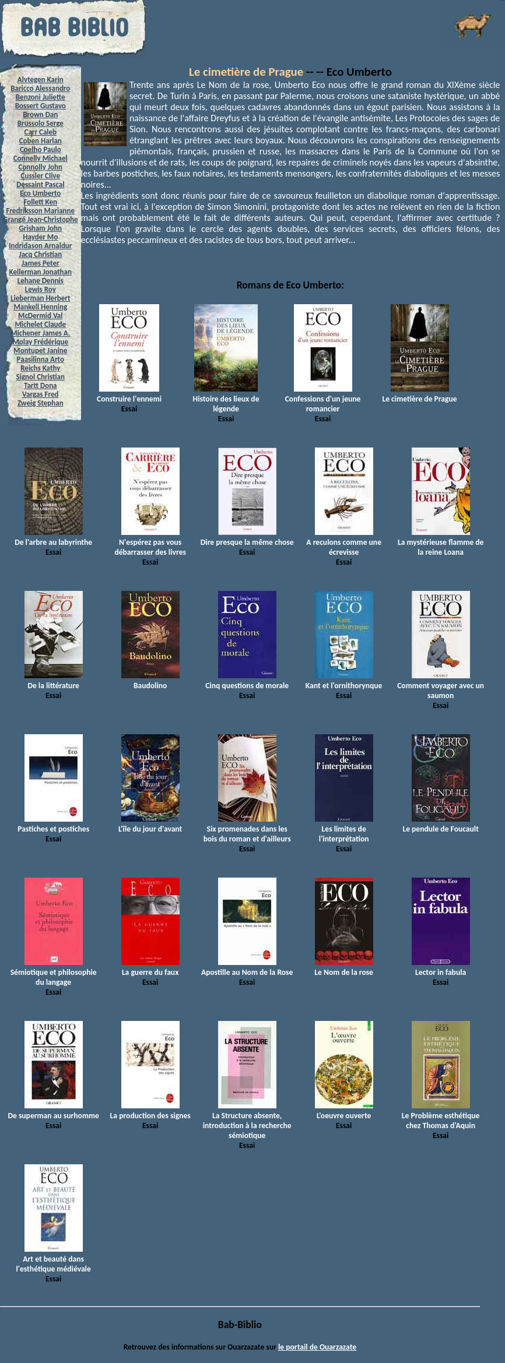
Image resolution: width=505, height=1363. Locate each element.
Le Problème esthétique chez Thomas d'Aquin (441, 1115)
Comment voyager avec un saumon (440, 685)
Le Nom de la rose (343, 967)
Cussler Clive (40, 175)
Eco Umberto (40, 193)
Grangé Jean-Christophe (40, 219)
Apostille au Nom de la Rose (247, 967)
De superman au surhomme (53, 1111)
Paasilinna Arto (40, 359)
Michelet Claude (40, 324)
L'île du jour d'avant (150, 824)
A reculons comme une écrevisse (343, 542)
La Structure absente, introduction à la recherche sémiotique (247, 1120)
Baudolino (150, 681)
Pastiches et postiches (53, 824)
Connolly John (41, 167)
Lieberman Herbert (40, 298)
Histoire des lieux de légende (226, 399)
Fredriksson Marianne (40, 210)
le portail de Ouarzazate (317, 1347)
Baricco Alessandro (40, 88)
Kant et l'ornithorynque (344, 681)
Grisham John (40, 228)
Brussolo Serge (40, 123)
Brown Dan (40, 114)
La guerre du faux (150, 967)
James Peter (40, 263)
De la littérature (53, 681)
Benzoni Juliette (40, 97)
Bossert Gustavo (40, 105)
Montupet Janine (40, 350)
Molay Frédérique (40, 341)
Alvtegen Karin (40, 79)
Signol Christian (40, 376)
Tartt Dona (40, 385)
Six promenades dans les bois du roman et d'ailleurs (247, 829)
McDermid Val (40, 315)
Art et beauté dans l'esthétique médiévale (53, 1259)
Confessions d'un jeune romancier (323, 399)
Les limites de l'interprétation (344, 829)
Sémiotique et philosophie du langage (53, 972)
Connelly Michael (40, 158)
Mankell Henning (41, 306)
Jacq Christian (40, 254)
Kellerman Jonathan (40, 271)
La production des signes (150, 1111)
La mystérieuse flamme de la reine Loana (440, 542)
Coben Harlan (40, 140)
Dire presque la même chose (247, 537)
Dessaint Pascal (40, 184)
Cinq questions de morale (247, 681)
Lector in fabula (441, 967)
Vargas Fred (40, 394)
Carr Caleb (40, 132)
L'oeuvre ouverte (344, 1111)
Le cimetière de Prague (246, 71)
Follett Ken (41, 202)
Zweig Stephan (40, 403)
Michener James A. (40, 333)
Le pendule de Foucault (440, 824)
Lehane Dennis (40, 280)
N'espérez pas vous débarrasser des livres (150, 542)
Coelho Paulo (40, 149)
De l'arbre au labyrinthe (53, 537)
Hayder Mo (40, 237)
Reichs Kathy (40, 368)
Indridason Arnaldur (40, 245)
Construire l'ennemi (129, 394)
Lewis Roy (40, 289)
